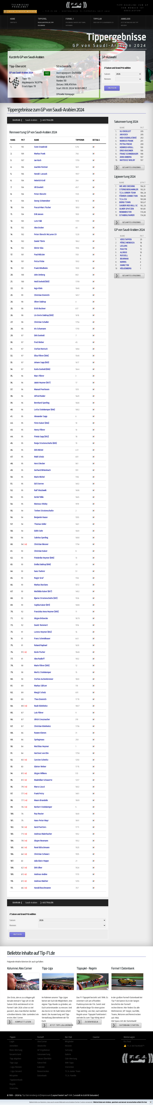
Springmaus (39, 739)
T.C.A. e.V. (123, 199)
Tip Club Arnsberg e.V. (31, 1095)
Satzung (68, 1050)
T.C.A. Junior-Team (127, 193)
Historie (68, 1046)
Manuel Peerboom (41, 389)
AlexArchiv (41, 1046)
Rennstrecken (43, 1071)
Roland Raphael (40, 645)
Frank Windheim (41, 268)
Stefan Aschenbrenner (43, 679)
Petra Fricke (39, 261)
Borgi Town (124, 202)
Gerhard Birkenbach (42, 470)
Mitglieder (69, 1041)
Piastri (123, 249)
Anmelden (132, 22)
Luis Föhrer (38, 712)
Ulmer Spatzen (126, 209)
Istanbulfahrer (126, 215)
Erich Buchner (40, 308)
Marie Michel (39, 477)
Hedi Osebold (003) (41, 281)
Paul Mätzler (39, 254)
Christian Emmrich (41, 295)
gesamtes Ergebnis (131, 167)
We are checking (127, 186)
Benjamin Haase (41, 517)
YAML (70, 1095)
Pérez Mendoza (127, 242)
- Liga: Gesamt (16, 1071)
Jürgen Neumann (41, 841)
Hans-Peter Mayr (41, 820)
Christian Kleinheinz (42, 726)
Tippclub (104, 21)
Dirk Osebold (39, 335)
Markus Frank (39, 153)
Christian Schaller (41, 322)
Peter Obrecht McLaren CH (45, 234)
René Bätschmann (41, 847)
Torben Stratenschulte (44, 510)
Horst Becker (39, 463)
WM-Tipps (69, 1063)
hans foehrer (39, 571)
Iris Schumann (40, 329)
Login (12, 1041)
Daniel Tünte (39, 241)
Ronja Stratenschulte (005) (45, 443)
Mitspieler (14, 1075)
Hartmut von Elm (41, 753)
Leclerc (123, 246)
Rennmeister (125, 212)
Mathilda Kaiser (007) (43, 591)
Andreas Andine (40, 874)
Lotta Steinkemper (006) (44, 409)
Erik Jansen (38, 214)
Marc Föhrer (39, 376)
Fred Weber (39, 342)
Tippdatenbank (16, 1080)
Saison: (107, 74)
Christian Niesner (41, 544)
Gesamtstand (15, 1054)
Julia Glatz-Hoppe (41, 861)
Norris (123, 262)
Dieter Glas (38, 248)
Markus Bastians (41, 585)
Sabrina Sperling (41, 537)
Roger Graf (39, 578)
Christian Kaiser (40, 551)
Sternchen (69, 1067)
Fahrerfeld (41, 1063)
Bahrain (17, 120)
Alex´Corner (42, 1041)
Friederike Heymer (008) (44, 558)
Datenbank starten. (129, 1025)
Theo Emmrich (40, 699)
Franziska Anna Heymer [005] (46, 611)
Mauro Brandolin (41, 800)
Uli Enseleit (38, 187)
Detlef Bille (39, 497)
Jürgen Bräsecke (41, 618)
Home (21, 21)
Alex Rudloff (39, 659)
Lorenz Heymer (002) (43, 632)
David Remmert (41, 625)
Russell (124, 255)
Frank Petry (39, 793)
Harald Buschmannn (42, 888)
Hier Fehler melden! (23, 11)
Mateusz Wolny (40, 504)
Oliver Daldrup (40, 302)
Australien (47, 120)
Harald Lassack (40, 174)
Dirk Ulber (38, 867)
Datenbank (41, 1075)
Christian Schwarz (41, 854)
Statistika (14, 1088)
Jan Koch (37, 160)
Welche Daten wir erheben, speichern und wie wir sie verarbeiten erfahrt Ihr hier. (120, 1102)
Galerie (68, 1054)
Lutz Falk (38, 221)
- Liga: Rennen (16, 1067)
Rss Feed (127, 1041)
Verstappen (126, 239)
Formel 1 (77, 22)
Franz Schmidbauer (42, 638)
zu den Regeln (91, 1022)
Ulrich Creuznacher (42, 719)
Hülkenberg (125, 268)
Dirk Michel (38, 450)
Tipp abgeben (15, 1058)
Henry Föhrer (39, 430)
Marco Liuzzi (39, 787)
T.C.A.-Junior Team (72, 1071)
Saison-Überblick (44, 1058)
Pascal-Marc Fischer (42, 207)
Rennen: (107, 79)
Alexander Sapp (40, 416)
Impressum (46, 1095)
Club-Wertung (71, 1058)
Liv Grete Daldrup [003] (43, 315)
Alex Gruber (39, 227)
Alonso (123, 252)
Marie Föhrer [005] (41, 665)
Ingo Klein (38, 288)
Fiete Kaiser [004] (41, 423)
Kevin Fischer (39, 652)
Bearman (124, 259)
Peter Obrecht (40, 194)
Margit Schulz (40, 692)
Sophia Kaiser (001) (42, 605)
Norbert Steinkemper (43, 807)
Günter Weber (40, 766)
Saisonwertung (43, 1054)
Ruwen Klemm (40, 733)
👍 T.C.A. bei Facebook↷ (134, 1046)
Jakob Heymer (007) (42, 382)
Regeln (12, 1084)
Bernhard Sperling (41, 403)
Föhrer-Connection (128, 196)
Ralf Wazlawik (40, 490)
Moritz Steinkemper (42, 672)
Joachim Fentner (41, 167)
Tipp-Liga (14, 1063)
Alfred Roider (39, 396)
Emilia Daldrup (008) (42, 564)
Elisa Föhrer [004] (41, 355)
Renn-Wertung (16, 1050)
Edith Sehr (38, 531)
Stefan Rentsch (41, 349)
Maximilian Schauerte (43, 780)
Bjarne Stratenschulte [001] (45, 598)
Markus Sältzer (40, 686)
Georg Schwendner (42, 201)
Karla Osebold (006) (42, 369)
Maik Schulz (39, 457)
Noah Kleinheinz (41, 706)
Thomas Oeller (40, 524)
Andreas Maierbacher (43, 834)
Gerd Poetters (40, 827)
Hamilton (124, 265)
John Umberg (39, 275)
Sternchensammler (128, 189)
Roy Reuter (39, 814)
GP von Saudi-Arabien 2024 (21, 72)
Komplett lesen (23, 1022)
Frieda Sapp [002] (41, 436)
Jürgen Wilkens (40, 773)
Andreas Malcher (41, 881)
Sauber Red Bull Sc (128, 205)
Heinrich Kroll (39, 180)
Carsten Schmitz (41, 760)
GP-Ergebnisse (43, 1050)
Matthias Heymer (41, 746)
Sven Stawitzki (40, 147)
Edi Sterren (39, 484)
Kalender (41, 1067)
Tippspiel (49, 22)
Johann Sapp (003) (41, 362)
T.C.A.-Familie (70, 1075)
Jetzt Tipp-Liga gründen (61, 1025)
